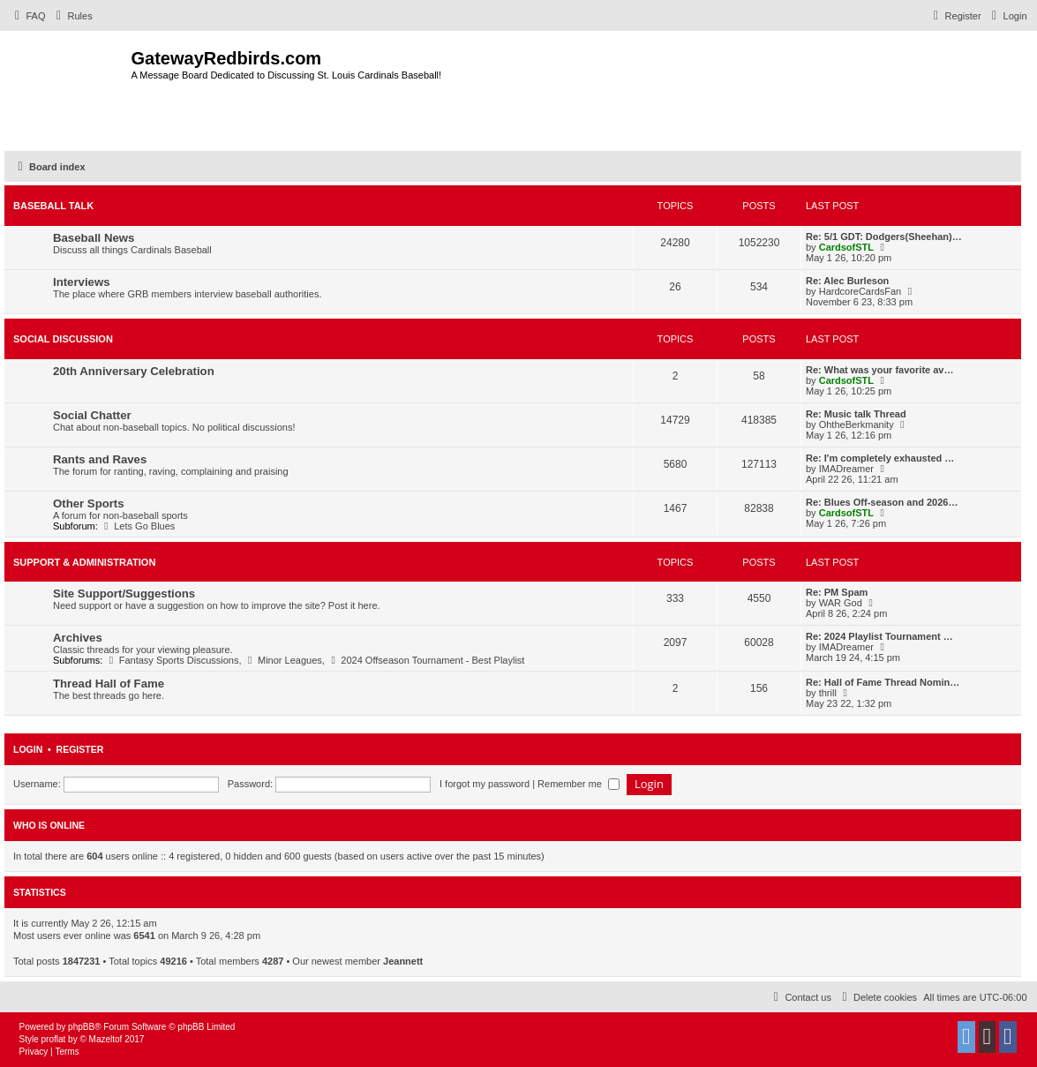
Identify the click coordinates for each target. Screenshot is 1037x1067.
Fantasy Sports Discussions (171, 660)
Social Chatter (92, 415)
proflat (53, 1039)
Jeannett (403, 961)
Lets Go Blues (138, 526)
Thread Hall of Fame (108, 683)
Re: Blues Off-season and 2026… (882, 502)
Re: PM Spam (837, 592)
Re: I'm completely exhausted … (880, 458)
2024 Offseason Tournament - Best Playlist (426, 660)
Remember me (578, 783)
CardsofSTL (846, 247)
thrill (828, 693)
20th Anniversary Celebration (133, 371)
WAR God (840, 602)
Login (27, 749)
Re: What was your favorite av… (880, 369)
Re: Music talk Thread (856, 414)
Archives (77, 637)
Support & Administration (84, 562)
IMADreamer (846, 468)
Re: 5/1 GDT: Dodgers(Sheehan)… (884, 236)
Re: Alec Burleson (847, 280)
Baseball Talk (53, 205)
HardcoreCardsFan (860, 291)
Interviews (81, 282)
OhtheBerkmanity (856, 424)
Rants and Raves (100, 459)
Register (80, 749)
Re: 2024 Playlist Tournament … (879, 636)
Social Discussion (63, 339)
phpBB (81, 1027)
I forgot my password (485, 783)
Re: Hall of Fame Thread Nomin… (882, 682)
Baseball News (93, 237)
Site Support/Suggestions (124, 593)
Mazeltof (106, 1039)
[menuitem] (28, 15)
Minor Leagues (283, 660)
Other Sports (88, 503)
